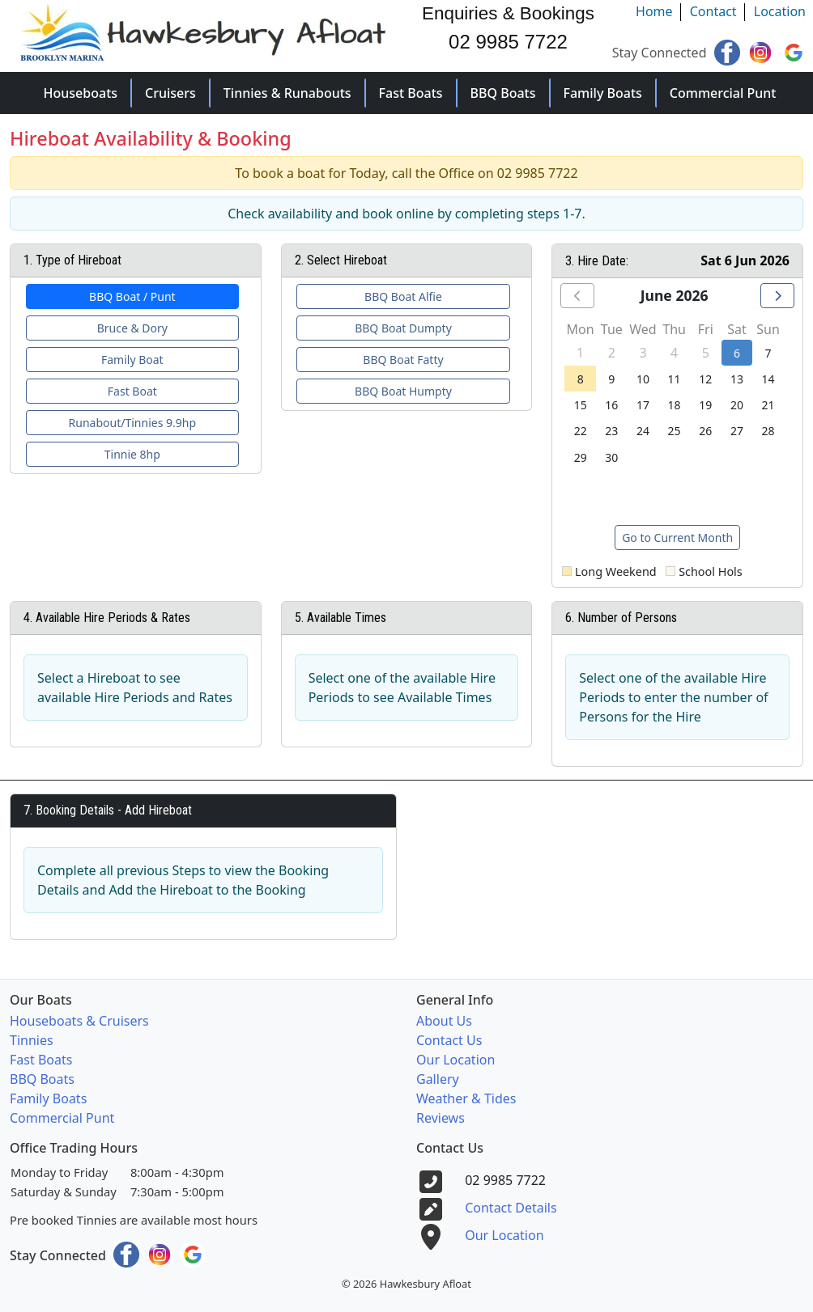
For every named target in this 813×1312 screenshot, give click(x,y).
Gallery (437, 1079)
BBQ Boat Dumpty (403, 328)
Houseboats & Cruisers (79, 1021)
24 (642, 430)
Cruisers (170, 93)
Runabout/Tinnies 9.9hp (132, 422)
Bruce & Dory (132, 328)
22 (580, 430)
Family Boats (603, 93)
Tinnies (31, 1040)
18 (674, 405)
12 (705, 379)
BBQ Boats (503, 93)
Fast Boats (411, 93)
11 (674, 379)
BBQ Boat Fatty (403, 359)
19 (705, 405)
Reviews (440, 1118)
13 (736, 379)
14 (768, 379)
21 (768, 405)
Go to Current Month (677, 537)
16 (611, 405)
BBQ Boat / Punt (132, 296)
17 (642, 405)
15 (580, 405)
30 (611, 457)
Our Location (455, 1060)
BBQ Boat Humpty (403, 391)
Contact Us (449, 1040)
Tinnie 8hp (132, 454)
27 (736, 430)
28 (768, 430)
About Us (444, 1021)
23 (611, 430)
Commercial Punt (723, 93)
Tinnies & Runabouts (287, 93)
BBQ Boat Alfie (403, 296)
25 (674, 430)
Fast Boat (132, 391)
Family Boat (132, 359)
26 (705, 430)
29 (580, 457)
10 (642, 379)
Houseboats (81, 93)
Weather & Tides (466, 1098)
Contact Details (510, 1208)
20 (736, 405)
